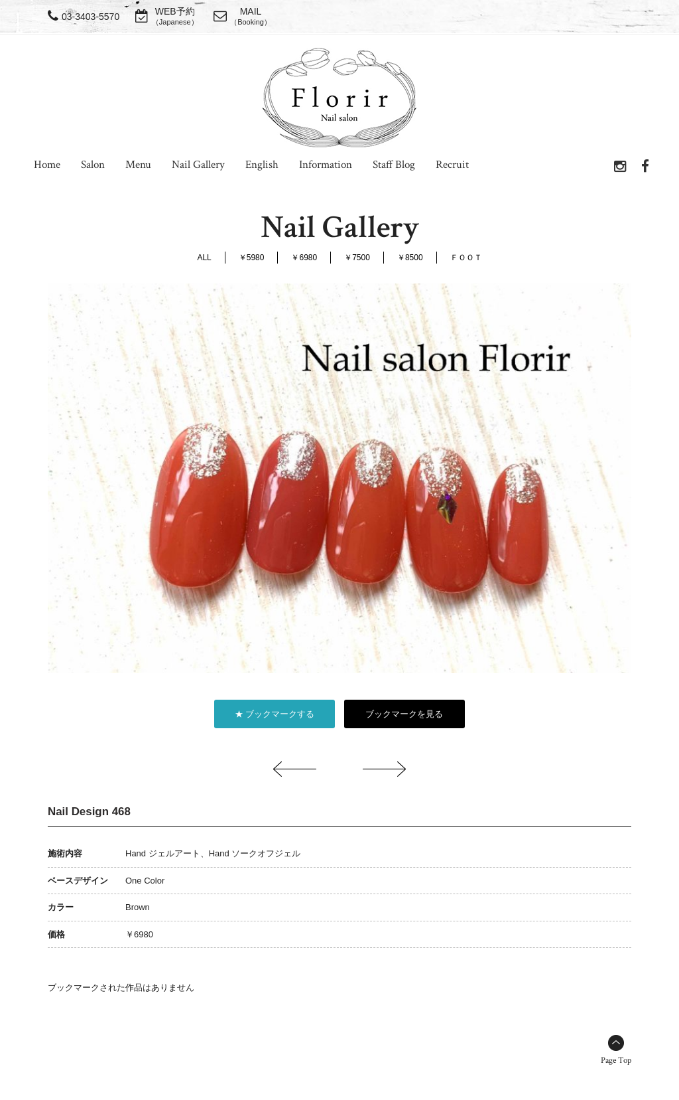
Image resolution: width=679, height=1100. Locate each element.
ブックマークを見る (404, 714)
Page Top (616, 1060)
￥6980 (304, 257)
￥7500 (357, 257)
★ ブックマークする (275, 714)
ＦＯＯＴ (466, 257)
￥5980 (252, 257)
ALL (204, 257)
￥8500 (410, 257)
